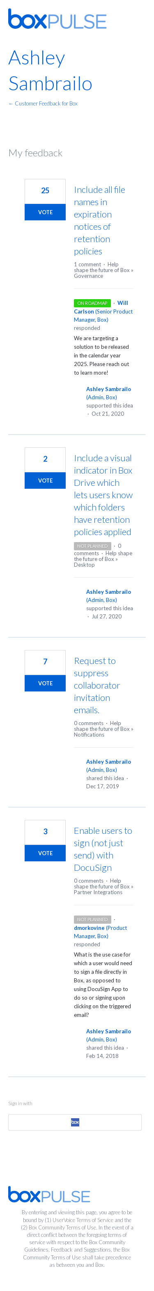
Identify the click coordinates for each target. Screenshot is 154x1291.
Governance (88, 275)
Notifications (89, 734)
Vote (45, 212)
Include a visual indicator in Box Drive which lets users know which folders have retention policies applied (103, 494)
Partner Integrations (98, 892)
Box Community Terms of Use (62, 1227)
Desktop (84, 564)
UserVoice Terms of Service (83, 1220)
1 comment (87, 264)
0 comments (88, 723)
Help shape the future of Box (102, 267)
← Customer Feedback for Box (43, 103)
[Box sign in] (75, 1122)
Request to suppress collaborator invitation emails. (97, 685)
